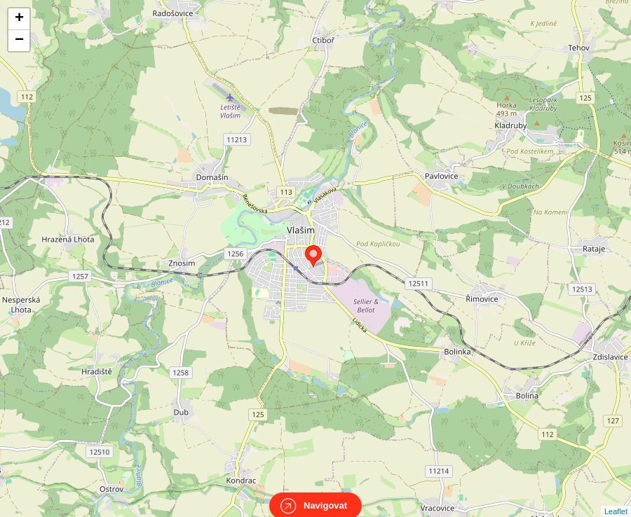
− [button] (19, 40)
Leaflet (615, 499)
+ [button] (19, 18)
